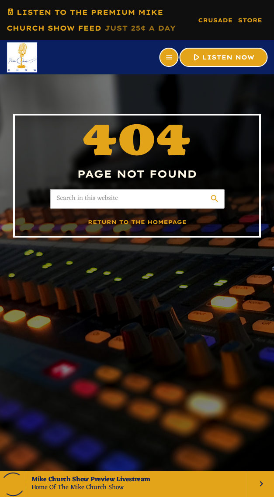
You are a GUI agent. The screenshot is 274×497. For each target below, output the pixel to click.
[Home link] (22, 57)
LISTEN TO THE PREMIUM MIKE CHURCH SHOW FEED (91, 18)
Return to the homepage (137, 222)
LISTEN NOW (222, 57)
